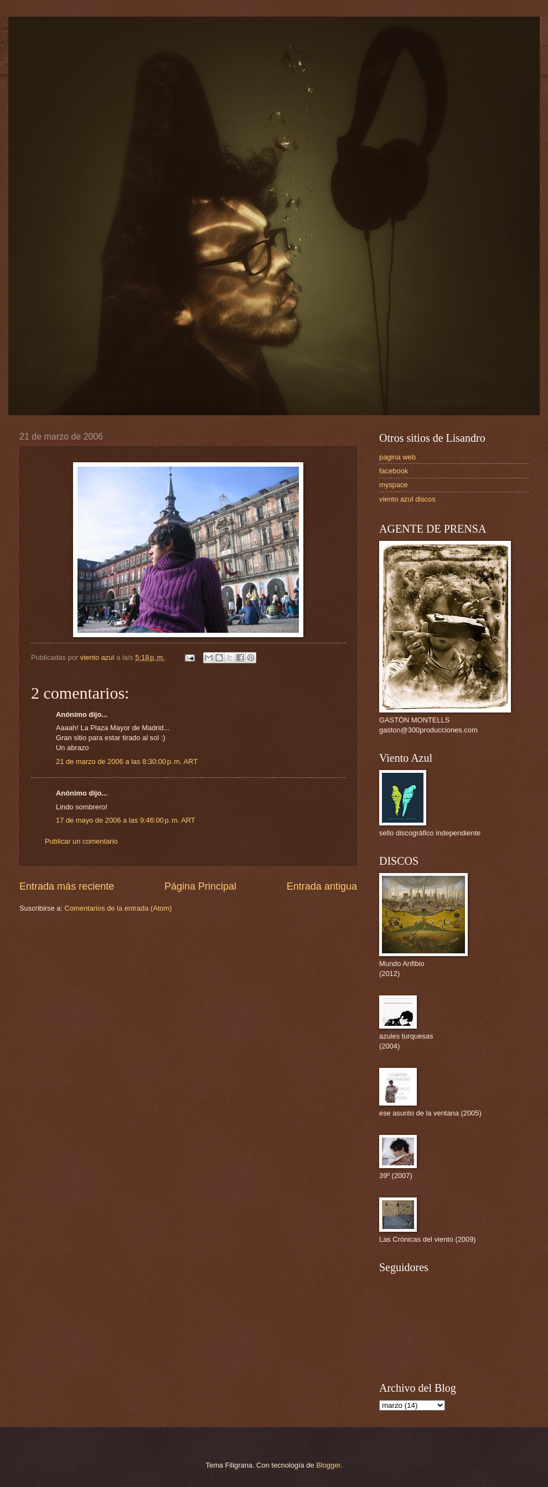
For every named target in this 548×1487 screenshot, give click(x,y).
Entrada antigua (322, 886)
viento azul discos (407, 499)
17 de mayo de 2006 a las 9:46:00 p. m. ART (125, 820)
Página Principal (200, 886)
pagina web (397, 457)
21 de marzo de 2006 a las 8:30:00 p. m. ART (127, 761)
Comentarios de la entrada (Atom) (118, 908)
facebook (393, 471)
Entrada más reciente (66, 886)
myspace (393, 485)
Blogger (328, 1465)
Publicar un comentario (81, 841)
